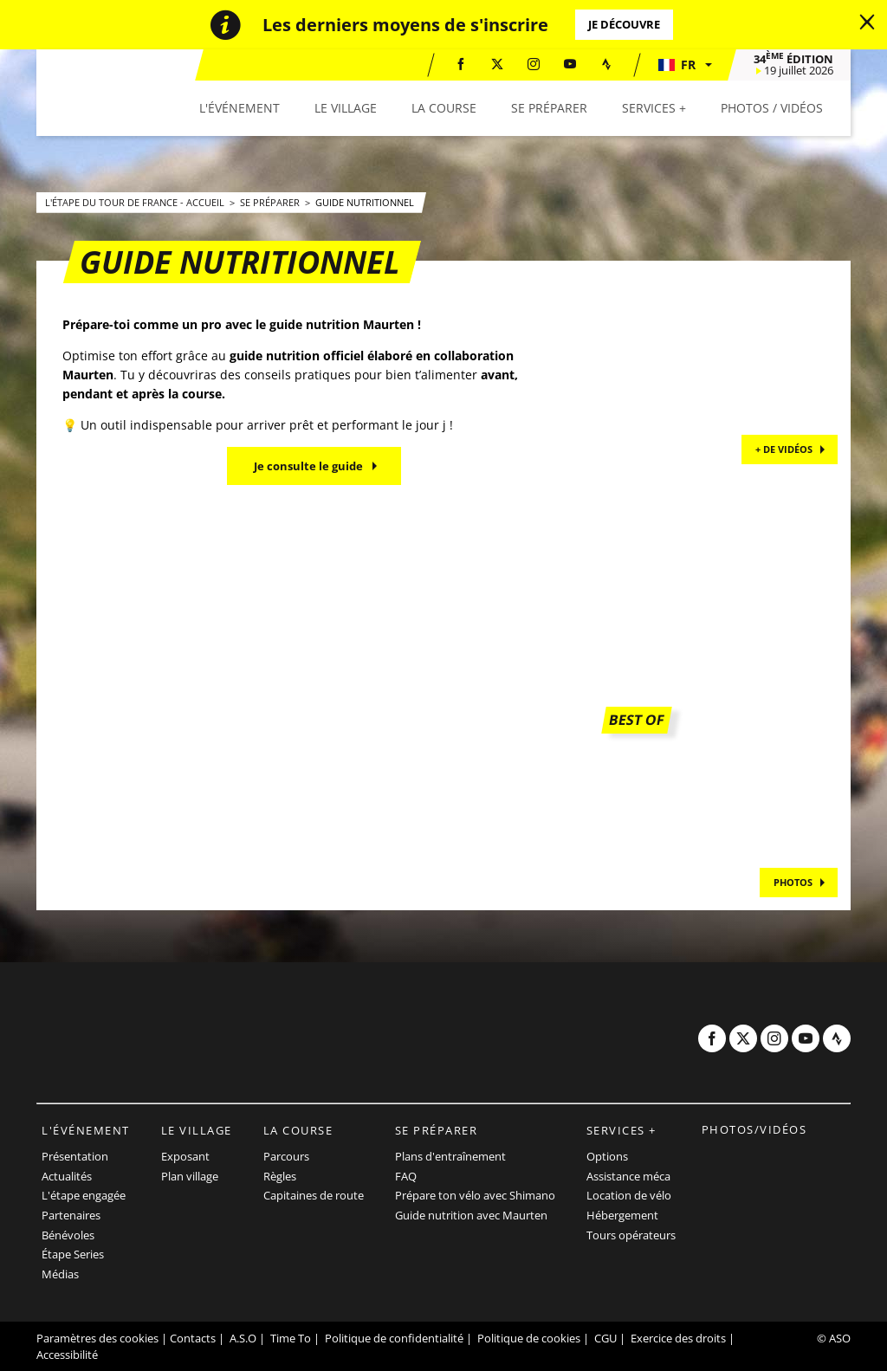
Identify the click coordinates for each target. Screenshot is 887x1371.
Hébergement (622, 1215)
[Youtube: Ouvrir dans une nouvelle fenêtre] (570, 64)
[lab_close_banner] (867, 22)
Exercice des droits (678, 1338)
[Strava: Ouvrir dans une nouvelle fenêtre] (606, 64)
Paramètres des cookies (97, 1338)
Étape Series (73, 1254)
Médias (60, 1274)
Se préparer (271, 202)
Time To (290, 1338)
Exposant (185, 1156)
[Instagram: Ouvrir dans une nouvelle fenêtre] (534, 64)
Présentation (75, 1156)
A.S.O (243, 1338)
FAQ (406, 1176)
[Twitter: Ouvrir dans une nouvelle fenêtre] (497, 64)
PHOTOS (793, 882)
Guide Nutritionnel (364, 202)
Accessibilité (67, 1354)
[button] (684, 65)
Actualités (67, 1176)
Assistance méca (628, 1176)
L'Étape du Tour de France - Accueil (136, 202)
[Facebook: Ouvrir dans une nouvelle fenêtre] (461, 64)
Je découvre (624, 24)
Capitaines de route (313, 1195)
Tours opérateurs (631, 1235)
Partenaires (71, 1215)
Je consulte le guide (308, 466)
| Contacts (188, 1338)
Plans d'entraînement (450, 1156)
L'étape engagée (84, 1195)
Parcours (286, 1156)
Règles (279, 1176)
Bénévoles (68, 1235)
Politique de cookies (528, 1338)
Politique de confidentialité (394, 1338)
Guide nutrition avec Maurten (471, 1215)
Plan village (189, 1176)
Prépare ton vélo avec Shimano (475, 1195)
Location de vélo (628, 1195)
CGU (605, 1338)
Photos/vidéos (754, 1129)
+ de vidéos (784, 449)
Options (607, 1156)
